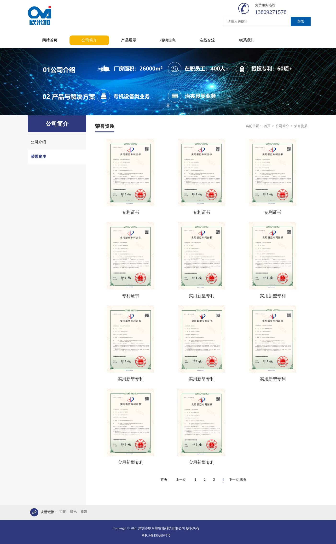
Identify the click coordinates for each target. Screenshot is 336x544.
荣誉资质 (38, 156)
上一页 (181, 479)
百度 (62, 512)
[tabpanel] (168, 81)
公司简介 (282, 126)
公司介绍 (38, 142)
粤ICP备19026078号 (156, 535)
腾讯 (73, 512)
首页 (267, 126)
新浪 (84, 512)
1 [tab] (168, 105)
